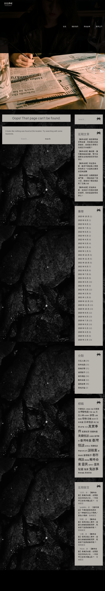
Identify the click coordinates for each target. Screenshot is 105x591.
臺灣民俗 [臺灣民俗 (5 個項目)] (87, 446)
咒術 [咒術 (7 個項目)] (90, 412)
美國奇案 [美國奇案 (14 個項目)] (94, 431)
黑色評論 (81, 388)
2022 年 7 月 (83, 228)
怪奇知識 (81, 365)
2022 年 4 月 (83, 240)
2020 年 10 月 (83, 309)
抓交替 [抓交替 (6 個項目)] (94, 419)
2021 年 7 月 (83, 274)
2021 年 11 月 (83, 259)
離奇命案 (81, 380)
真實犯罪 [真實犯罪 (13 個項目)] (85, 432)
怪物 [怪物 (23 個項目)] (84, 418)
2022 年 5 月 (83, 236)
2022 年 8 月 (83, 224)
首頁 (64, 26)
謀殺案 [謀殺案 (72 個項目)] (92, 450)
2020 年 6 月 (83, 324)
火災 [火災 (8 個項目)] (86, 427)
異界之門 (99, 26)
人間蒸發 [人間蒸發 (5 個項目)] (87, 409)
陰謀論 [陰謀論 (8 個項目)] (87, 460)
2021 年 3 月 (83, 290)
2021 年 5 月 (83, 282)
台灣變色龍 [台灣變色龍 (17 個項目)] (83, 412)
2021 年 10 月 (83, 263)
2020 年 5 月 (83, 328)
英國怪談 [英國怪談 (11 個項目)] (94, 446)
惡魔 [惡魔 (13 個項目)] (89, 419)
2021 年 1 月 (83, 297)
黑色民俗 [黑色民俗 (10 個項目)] (88, 473)
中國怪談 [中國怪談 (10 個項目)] (81, 409)
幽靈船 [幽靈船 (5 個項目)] (80, 419)
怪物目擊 (81, 368)
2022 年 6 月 (83, 232)
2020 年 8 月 (83, 317)
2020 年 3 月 (83, 336)
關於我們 (75, 26)
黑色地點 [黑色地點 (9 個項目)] (81, 473)
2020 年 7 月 (83, 321)
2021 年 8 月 (83, 270)
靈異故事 (81, 384)
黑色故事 (87, 26)
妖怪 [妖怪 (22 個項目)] (92, 415)
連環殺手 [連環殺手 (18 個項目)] (87, 455)
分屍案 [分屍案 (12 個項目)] (96, 409)
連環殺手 (81, 372)
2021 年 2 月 (83, 294)
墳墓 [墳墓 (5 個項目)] (94, 412)
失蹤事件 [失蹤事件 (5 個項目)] (86, 415)
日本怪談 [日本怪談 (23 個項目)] (88, 422)
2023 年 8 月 (83, 220)
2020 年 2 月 (83, 340)
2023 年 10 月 (83, 216)
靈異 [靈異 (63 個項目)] (85, 464)
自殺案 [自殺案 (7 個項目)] (91, 436)
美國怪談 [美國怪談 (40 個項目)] (83, 435)
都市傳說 (81, 376)
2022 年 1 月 (83, 251)
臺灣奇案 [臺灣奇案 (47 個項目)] (86, 440)
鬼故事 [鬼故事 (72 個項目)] (94, 469)
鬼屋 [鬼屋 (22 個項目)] (86, 469)
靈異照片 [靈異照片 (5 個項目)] (90, 464)
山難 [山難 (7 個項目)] (96, 415)
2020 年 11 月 (83, 305)
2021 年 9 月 (83, 267)
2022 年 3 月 (83, 243)
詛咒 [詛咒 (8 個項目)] (85, 451)
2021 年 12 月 (83, 255)
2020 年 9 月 (83, 313)
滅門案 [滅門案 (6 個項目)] (82, 427)
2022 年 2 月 (83, 247)
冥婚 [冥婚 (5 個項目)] (92, 409)
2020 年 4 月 (83, 332)
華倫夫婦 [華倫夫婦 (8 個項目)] (81, 451)
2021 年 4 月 (83, 286)
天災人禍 (81, 361)
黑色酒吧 (15, 3)
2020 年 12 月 (83, 301)
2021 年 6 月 (83, 278)
